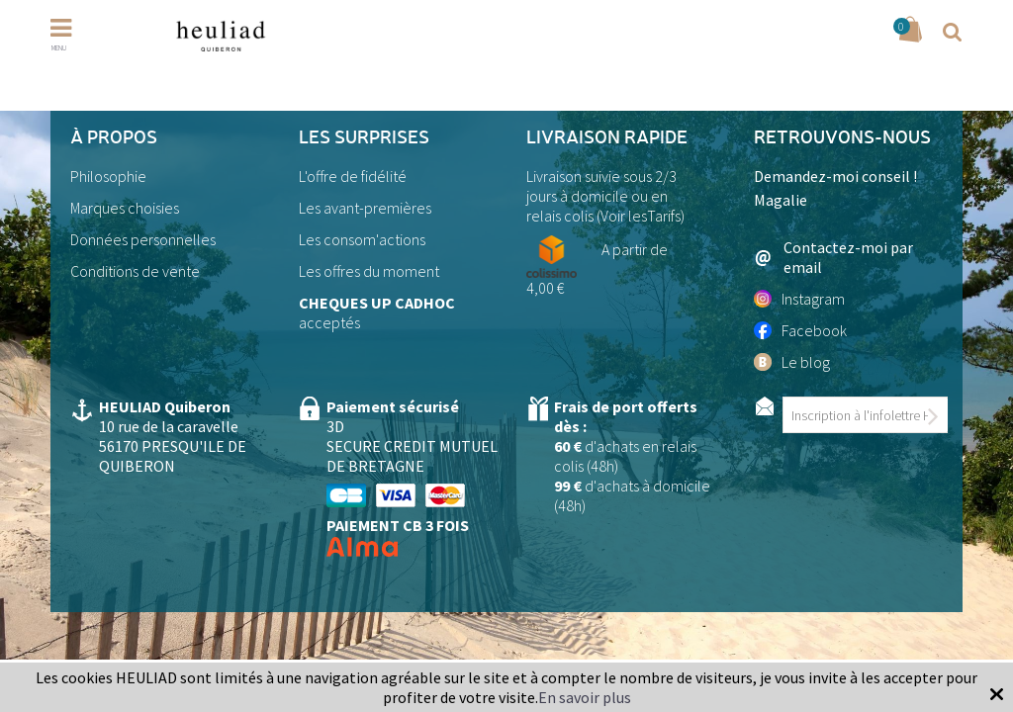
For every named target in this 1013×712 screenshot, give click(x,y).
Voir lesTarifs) (642, 215)
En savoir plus (584, 697)
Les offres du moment (369, 271)
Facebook (800, 330)
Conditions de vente (135, 271)
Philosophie (108, 176)
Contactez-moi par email (833, 257)
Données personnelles (143, 239)
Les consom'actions (362, 239)
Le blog (792, 362)
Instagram (799, 299)
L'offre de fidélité (353, 176)
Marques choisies (124, 208)
